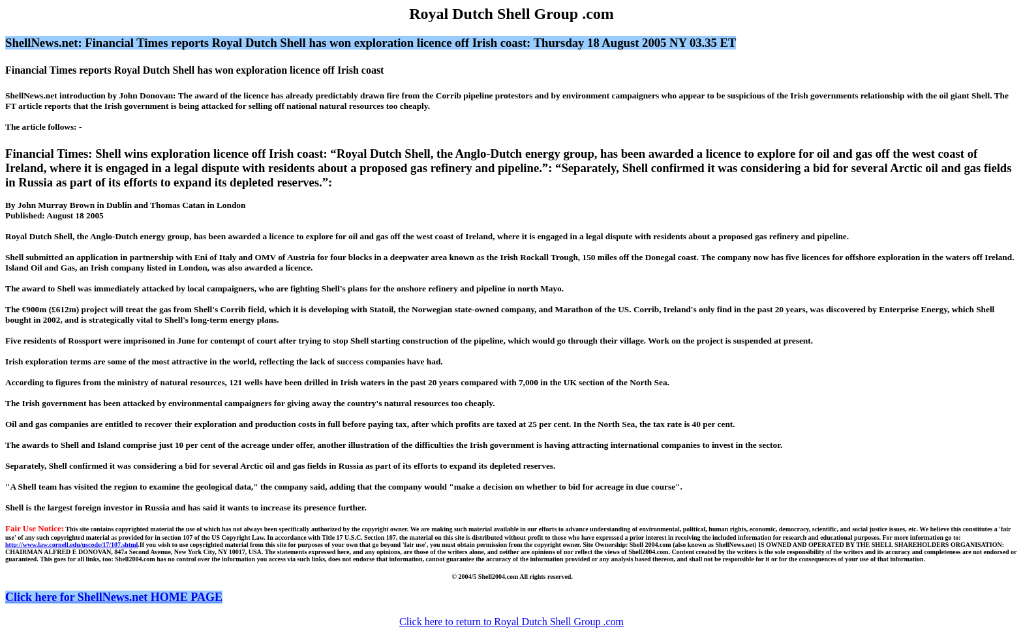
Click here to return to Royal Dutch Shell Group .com (511, 621)
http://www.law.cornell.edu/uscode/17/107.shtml (71, 544)
